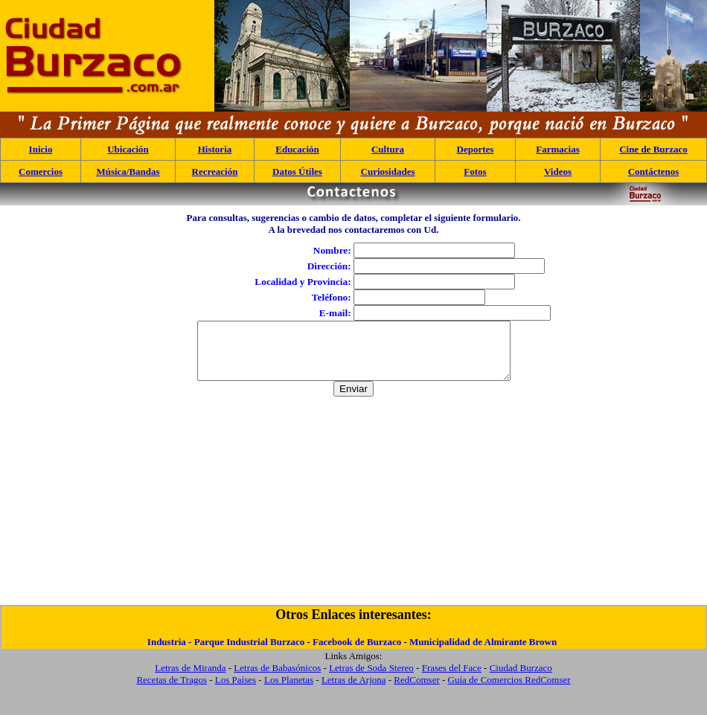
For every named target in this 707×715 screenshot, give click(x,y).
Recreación (215, 171)
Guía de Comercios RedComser (509, 690)
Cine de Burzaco (653, 149)
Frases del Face (452, 678)
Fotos (475, 171)
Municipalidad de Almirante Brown (483, 652)
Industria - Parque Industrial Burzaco (225, 652)
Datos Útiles (297, 171)
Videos (558, 171)
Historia (215, 149)
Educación (297, 149)
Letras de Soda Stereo (371, 678)
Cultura (387, 149)
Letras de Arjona (353, 690)
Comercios (41, 171)
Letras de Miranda (190, 678)
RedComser (416, 690)
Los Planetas (288, 690)
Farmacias (557, 149)
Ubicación (128, 149)
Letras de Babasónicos (277, 678)
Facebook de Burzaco (357, 652)
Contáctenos (653, 171)
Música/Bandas (127, 171)
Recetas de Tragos (171, 690)
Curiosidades (388, 171)
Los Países (235, 690)
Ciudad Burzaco (521, 678)
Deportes (475, 149)
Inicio (41, 149)
